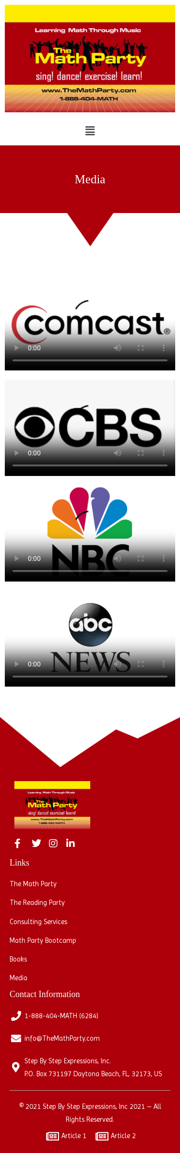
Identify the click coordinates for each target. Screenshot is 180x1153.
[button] (90, 131)
